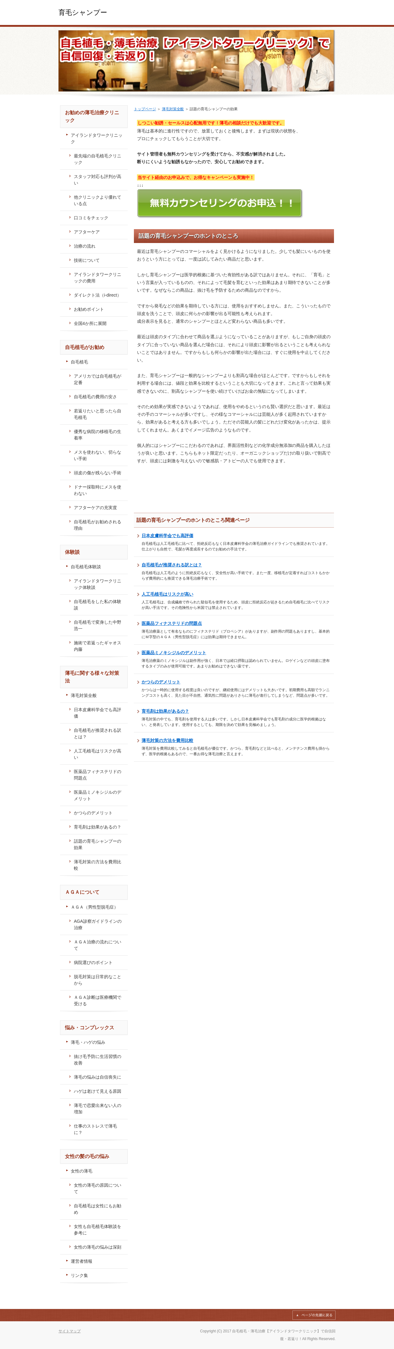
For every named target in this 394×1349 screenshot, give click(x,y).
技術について (87, 260)
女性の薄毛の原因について (97, 1188)
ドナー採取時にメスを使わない (97, 490)
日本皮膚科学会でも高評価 (167, 535)
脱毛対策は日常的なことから (97, 980)
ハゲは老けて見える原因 (97, 1091)
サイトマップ (69, 1331)
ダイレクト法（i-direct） (97, 295)
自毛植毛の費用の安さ (95, 396)
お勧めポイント (89, 309)
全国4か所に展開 (90, 323)
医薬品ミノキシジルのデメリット (174, 652)
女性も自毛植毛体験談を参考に (97, 1229)
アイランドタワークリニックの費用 (97, 277)
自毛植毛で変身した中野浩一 (97, 625)
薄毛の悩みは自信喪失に (97, 1077)
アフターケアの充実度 (95, 507)
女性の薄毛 (81, 1171)
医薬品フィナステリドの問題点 (172, 623)
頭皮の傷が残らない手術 (97, 472)
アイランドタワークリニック (97, 138)
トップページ (145, 109)
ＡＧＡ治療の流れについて (97, 945)
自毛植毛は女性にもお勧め (97, 1209)
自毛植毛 (79, 361)
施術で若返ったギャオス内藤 (97, 646)
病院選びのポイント (93, 962)
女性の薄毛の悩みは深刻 (97, 1247)
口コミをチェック (91, 217)
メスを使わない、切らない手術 (97, 455)
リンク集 (79, 1275)
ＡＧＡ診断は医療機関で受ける (97, 1000)
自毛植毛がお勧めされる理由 (97, 525)
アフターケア (87, 231)
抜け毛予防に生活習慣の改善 (97, 1059)
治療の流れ (84, 246)
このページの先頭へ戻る (314, 1315)
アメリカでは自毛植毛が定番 (97, 379)
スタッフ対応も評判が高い (97, 179)
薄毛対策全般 (173, 109)
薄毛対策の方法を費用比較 (167, 740)
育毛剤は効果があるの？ (165, 711)
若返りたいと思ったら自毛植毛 (97, 414)
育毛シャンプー (82, 12)
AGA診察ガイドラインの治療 (98, 924)
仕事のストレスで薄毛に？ (95, 1129)
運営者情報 (81, 1261)
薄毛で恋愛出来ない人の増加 (97, 1108)
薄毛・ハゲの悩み (88, 1042)
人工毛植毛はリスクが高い (167, 594)
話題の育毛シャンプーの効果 (97, 844)
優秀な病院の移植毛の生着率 (97, 434)
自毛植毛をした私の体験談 (97, 604)
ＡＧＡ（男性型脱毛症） (94, 907)
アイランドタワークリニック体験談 (97, 584)
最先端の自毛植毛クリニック (97, 159)
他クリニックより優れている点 (97, 200)
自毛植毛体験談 (86, 566)
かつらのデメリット (161, 681)
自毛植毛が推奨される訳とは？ (172, 564)
